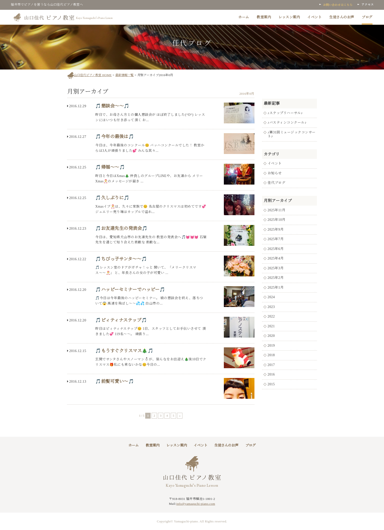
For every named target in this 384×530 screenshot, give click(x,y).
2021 (271, 326)
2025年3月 (276, 268)
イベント (314, 17)
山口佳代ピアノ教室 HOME (93, 75)
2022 (271, 316)
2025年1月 (276, 287)
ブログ (367, 17)
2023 (271, 306)
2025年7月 (276, 239)
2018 (271, 355)
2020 (271, 335)
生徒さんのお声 (341, 17)
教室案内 (264, 17)
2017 (271, 364)
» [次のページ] (179, 415)
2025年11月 (277, 210)
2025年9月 (276, 229)
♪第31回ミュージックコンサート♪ (292, 134)
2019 (271, 345)
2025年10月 (277, 219)
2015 (271, 384)
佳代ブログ (277, 182)
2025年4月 (276, 258)
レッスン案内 (289, 17)
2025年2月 (276, 277)
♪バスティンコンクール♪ (287, 122)
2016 (271, 374)
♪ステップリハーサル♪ (285, 113)
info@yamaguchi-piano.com (195, 503)
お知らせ (275, 173)
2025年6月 (276, 248)
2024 (271, 297)
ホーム (243, 17)
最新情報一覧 (125, 75)
